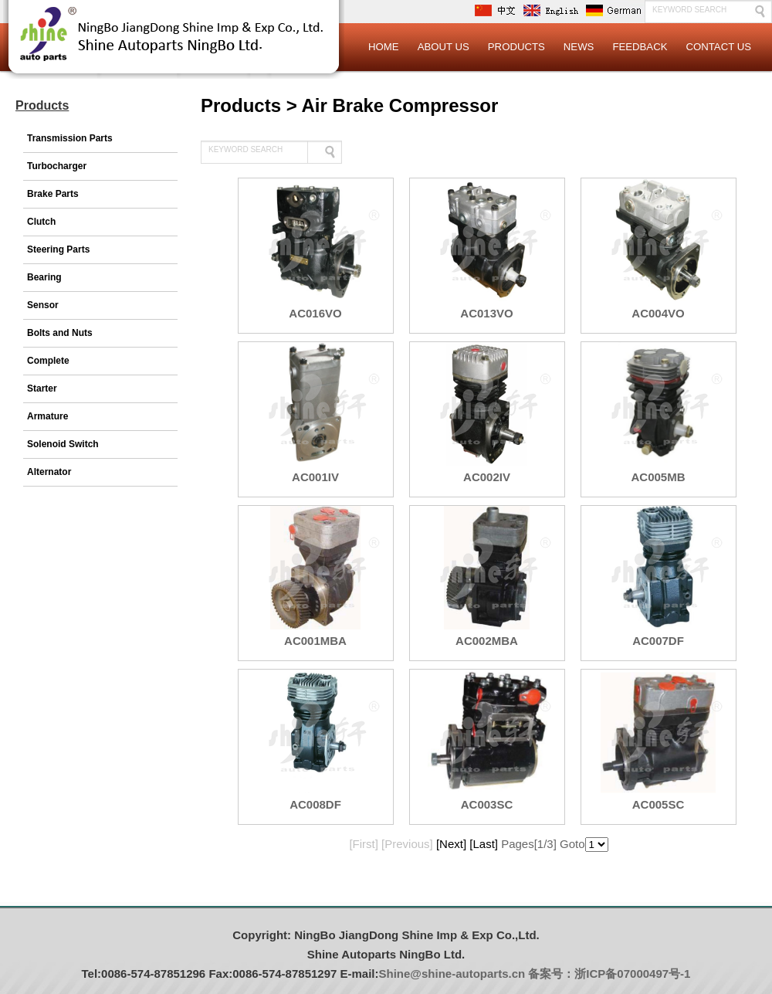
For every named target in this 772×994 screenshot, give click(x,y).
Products (516, 47)
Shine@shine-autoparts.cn (452, 973)
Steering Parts (58, 249)
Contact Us (718, 47)
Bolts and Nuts (60, 332)
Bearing (44, 277)
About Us (443, 47)
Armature (47, 416)
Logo (173, 46)
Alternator (49, 471)
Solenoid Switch (63, 444)
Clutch (41, 221)
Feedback (639, 47)
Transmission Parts (70, 138)
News (579, 47)
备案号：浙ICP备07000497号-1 (609, 973)
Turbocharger (56, 166)
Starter (42, 388)
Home (383, 47)
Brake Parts (53, 193)
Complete (48, 360)
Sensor (43, 305)
